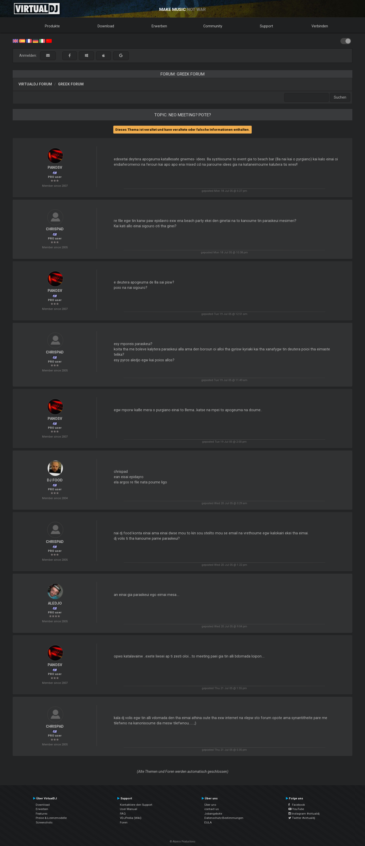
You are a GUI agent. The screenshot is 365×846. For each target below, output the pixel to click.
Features (41, 813)
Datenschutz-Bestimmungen (223, 818)
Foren (123, 822)
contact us (211, 809)
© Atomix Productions (182, 841)
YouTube (296, 809)
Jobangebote (213, 813)
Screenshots (44, 822)
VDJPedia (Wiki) (130, 818)
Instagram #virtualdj (304, 813)
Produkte (52, 26)
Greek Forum (71, 84)
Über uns (210, 804)
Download (106, 26)
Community (212, 26)
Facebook (296, 804)
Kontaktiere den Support (136, 804)
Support (266, 26)
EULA (208, 822)
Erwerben (159, 26)
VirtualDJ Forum (35, 84)
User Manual (128, 809)
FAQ (123, 813)
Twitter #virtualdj (301, 818)
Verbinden (320, 26)
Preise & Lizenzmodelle (51, 818)
